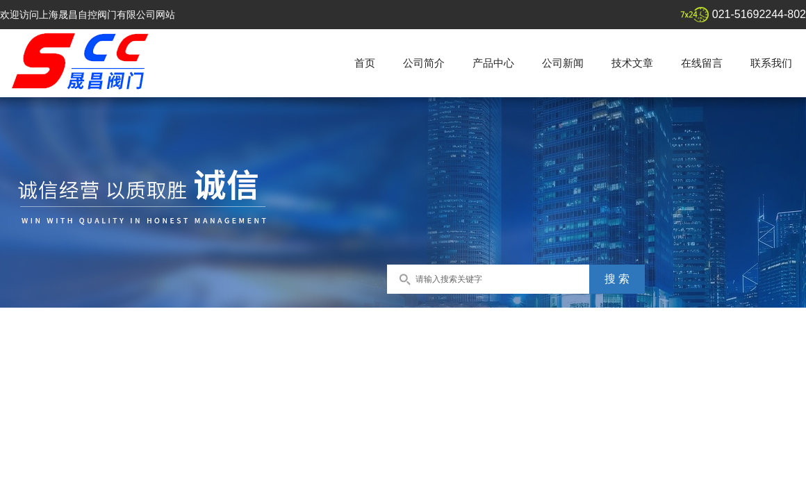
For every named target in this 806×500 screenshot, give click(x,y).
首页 (364, 63)
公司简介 (424, 63)
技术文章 (632, 63)
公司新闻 (563, 63)
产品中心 (493, 63)
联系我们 (771, 63)
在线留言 (702, 63)
